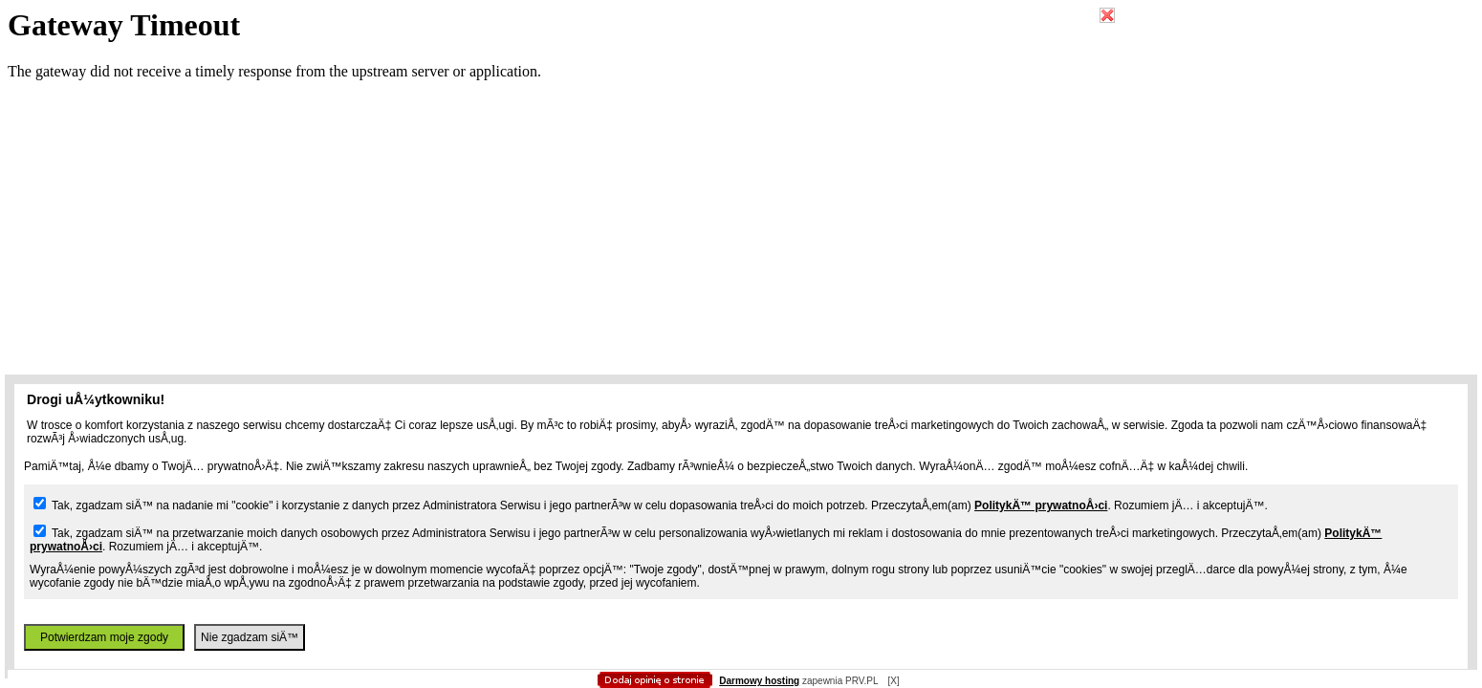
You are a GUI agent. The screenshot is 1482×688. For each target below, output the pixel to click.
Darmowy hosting (759, 681)
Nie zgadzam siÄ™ (249, 637)
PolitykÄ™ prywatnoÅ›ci (1040, 505)
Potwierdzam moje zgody (104, 637)
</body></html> (741, 95)
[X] (893, 681)
